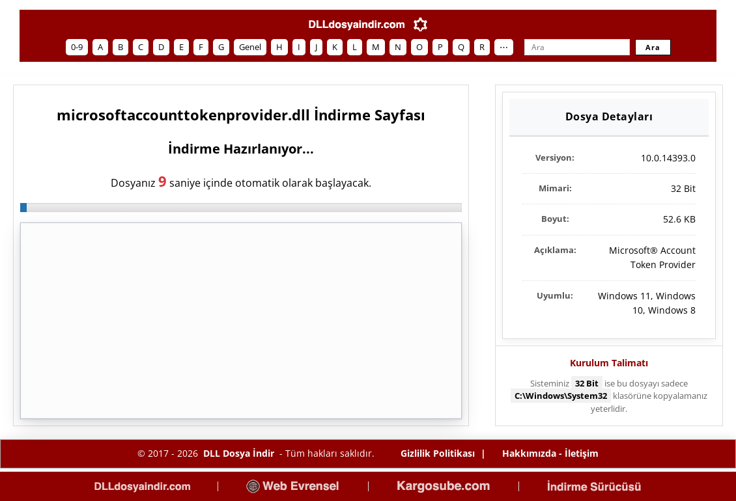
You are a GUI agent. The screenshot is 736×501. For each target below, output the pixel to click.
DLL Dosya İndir (238, 453)
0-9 (77, 47)
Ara (652, 47)
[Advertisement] (241, 321)
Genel (250, 47)
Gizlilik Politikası (438, 453)
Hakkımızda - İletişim (550, 453)
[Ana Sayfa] (357, 24)
